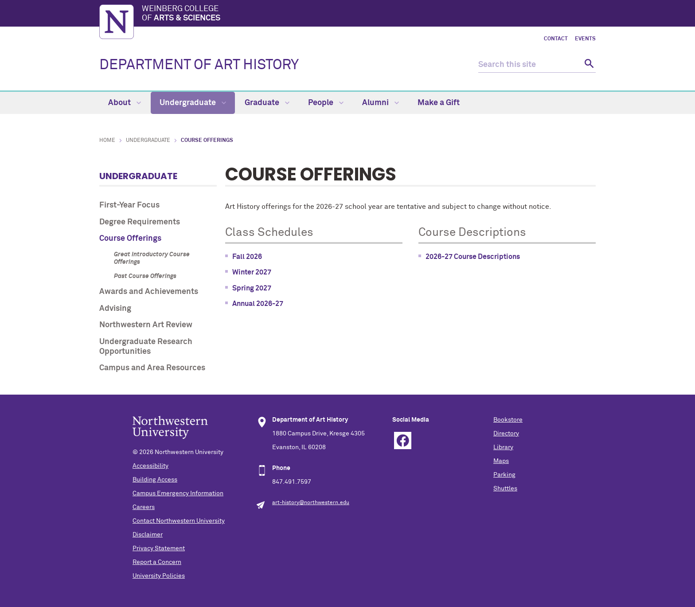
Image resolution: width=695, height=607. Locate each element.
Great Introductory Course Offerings (152, 258)
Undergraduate (193, 103)
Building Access (155, 480)
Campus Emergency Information (178, 493)
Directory (506, 434)
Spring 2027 (251, 288)
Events (585, 39)
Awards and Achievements (148, 292)
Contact (556, 39)
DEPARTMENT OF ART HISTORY (199, 65)
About (124, 103)
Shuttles (505, 489)
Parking (504, 475)
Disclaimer (148, 535)
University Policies (159, 576)
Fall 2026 (247, 256)
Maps (501, 461)
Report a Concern (157, 562)
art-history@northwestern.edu (310, 502)
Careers (144, 507)
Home (107, 140)
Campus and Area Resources (152, 368)
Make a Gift (439, 103)
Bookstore (508, 420)
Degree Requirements (139, 222)
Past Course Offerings (145, 276)
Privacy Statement (159, 548)
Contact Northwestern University (179, 521)
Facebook (402, 440)
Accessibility (150, 466)
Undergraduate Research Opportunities (145, 347)
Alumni (380, 103)
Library (503, 447)
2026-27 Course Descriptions (473, 256)
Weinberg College (369, 14)
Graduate (267, 103)
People (326, 103)
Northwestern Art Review (145, 325)
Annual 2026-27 (257, 303)
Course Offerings (130, 239)
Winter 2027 (251, 272)
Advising (115, 309)
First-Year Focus (129, 205)
